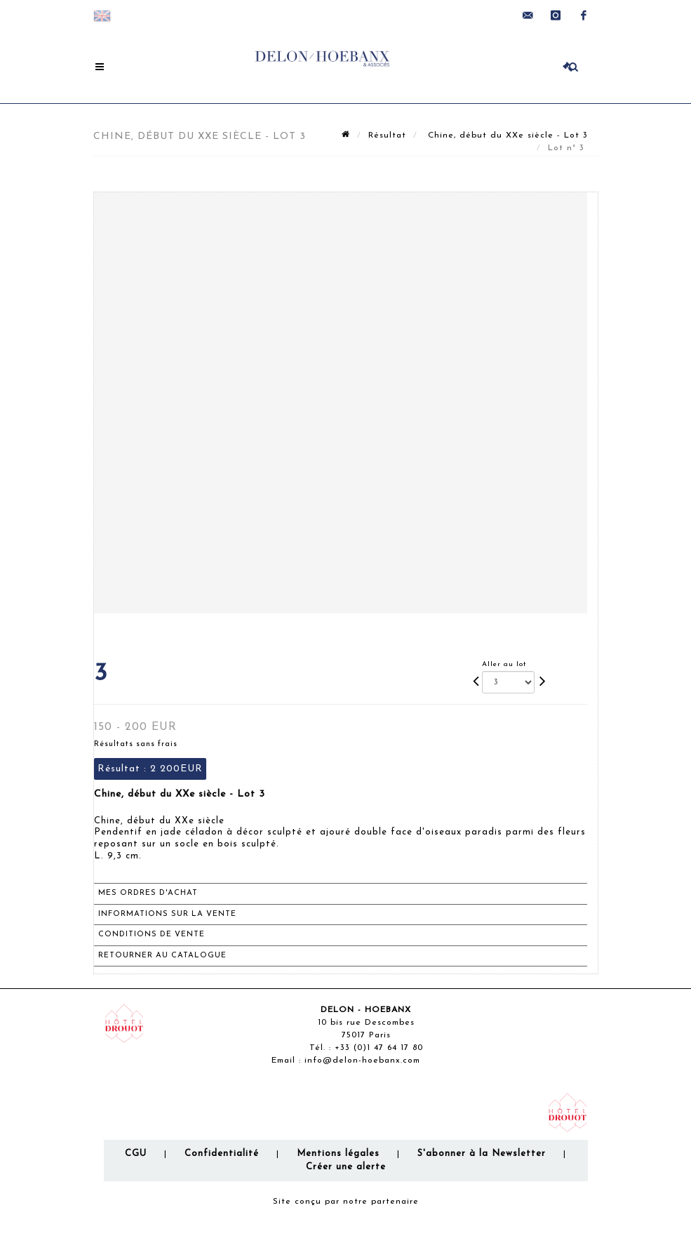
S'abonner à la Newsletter (481, 1153)
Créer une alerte (346, 1166)
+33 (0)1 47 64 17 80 (379, 1048)
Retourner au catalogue (162, 955)
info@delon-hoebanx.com (362, 1060)
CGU (136, 1153)
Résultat (387, 135)
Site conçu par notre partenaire (346, 1201)
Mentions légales (338, 1153)
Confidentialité (222, 1153)
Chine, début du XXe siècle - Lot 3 (506, 135)
